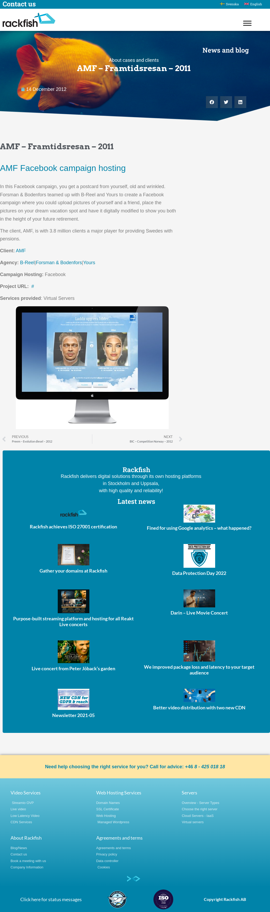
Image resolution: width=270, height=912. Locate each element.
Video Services (26, 792)
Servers (189, 792)
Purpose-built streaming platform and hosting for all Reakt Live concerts (73, 621)
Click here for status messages (51, 899)
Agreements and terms (119, 838)
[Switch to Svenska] (229, 4)
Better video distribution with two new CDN (199, 707)
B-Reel (27, 262)
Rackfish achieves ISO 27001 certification (73, 526)
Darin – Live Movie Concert (199, 613)
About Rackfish (26, 838)
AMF (21, 250)
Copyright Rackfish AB (225, 899)
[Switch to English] (253, 4)
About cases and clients (134, 60)
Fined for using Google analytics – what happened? (199, 528)
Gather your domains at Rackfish (73, 571)
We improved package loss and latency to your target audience (199, 670)
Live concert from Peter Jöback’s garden (73, 668)
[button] (212, 102)
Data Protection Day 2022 (199, 573)
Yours (89, 262)
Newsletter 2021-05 (73, 715)
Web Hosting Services (118, 792)
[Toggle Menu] (247, 23)
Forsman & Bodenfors (59, 262)
